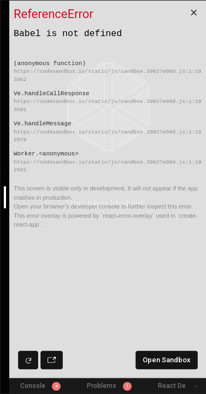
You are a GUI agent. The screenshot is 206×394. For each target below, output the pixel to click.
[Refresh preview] (28, 360)
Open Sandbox (167, 360)
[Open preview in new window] (51, 360)
